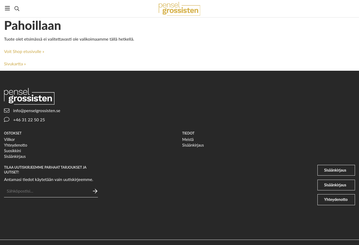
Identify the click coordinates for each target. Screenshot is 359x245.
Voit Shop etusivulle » (24, 51)
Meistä (188, 139)
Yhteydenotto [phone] (336, 199)
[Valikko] (7, 8)
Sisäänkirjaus (15, 156)
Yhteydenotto (15, 145)
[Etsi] (16, 8)
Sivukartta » (15, 63)
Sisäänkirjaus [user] (335, 170)
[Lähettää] (95, 191)
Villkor (9, 139)
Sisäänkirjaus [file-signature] (335, 185)
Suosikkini (12, 150)
